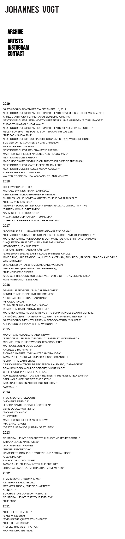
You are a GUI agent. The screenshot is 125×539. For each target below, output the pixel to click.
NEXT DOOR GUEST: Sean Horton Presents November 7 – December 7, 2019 (53, 113)
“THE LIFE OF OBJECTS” (17, 512)
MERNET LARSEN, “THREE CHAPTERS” (26, 486)
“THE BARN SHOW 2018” (17, 201)
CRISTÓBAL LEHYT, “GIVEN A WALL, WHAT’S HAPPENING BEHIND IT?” (45, 316)
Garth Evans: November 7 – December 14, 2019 (34, 109)
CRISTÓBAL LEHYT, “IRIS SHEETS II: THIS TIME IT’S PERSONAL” (41, 438)
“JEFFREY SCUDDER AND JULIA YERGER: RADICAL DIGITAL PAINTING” (45, 205)
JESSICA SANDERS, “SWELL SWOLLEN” (27, 405)
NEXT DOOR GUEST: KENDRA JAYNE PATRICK (30, 150)
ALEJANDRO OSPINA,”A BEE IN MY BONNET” (30, 323)
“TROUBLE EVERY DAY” (17, 449)
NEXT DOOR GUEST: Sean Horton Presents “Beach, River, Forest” (48, 127)
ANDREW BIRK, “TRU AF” (18, 349)
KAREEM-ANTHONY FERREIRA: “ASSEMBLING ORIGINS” (37, 116)
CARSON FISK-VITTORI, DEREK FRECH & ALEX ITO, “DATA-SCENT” (43, 364)
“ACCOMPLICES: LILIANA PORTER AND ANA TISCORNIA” (36, 231)
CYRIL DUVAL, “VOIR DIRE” (19, 408)
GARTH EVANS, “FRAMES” (18, 445)
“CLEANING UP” (12, 456)
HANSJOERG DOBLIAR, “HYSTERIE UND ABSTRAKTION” (36, 453)
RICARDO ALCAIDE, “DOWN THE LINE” (26, 309)
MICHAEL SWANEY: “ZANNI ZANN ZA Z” (26, 190)
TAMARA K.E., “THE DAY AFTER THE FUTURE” (30, 464)
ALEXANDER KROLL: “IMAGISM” (22, 172)
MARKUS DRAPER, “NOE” (18, 530)
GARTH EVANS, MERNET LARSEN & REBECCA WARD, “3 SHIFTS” (42, 320)
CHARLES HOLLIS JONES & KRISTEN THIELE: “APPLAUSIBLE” (40, 198)
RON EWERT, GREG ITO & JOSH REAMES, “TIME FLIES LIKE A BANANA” (46, 375)
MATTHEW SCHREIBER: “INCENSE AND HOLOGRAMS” (35, 153)
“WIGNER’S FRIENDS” (16, 401)
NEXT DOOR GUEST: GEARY (20, 157)
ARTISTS (15, 41)
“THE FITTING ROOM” (16, 523)
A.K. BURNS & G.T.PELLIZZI (19, 482)
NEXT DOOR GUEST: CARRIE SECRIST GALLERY (32, 165)
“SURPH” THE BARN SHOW (19, 360)
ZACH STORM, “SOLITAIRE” (19, 460)
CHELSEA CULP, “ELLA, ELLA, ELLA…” (25, 372)
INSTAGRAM (18, 48)
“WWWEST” (10, 386)
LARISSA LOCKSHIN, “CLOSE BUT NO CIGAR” (30, 383)
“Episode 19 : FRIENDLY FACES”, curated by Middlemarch (41, 338)
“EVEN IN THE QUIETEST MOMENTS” (25, 519)
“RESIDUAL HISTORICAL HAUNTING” (25, 298)
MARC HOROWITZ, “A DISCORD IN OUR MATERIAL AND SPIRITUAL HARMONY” (50, 238)
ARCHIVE (15, 32)
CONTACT (16, 54)
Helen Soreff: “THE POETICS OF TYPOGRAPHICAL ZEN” (38, 131)
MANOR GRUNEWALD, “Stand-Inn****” (26, 334)
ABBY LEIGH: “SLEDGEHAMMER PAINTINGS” (29, 194)
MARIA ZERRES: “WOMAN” (19, 146)
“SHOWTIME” (10, 416)
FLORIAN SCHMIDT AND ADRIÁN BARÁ (26, 249)
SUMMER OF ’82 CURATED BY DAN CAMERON (31, 142)
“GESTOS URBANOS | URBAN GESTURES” (28, 427)
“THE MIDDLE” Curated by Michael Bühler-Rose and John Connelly (49, 235)
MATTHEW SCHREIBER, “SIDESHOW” (25, 420)
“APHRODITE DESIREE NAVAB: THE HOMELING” (31, 220)
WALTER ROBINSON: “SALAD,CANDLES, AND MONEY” (35, 176)
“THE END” (9, 501)
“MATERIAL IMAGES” (15, 423)
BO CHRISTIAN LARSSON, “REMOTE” (25, 493)
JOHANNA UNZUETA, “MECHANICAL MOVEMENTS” (33, 468)
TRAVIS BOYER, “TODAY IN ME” (21, 478)
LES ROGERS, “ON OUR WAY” (21, 246)
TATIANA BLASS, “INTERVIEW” (21, 441)
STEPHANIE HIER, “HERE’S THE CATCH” (27, 379)
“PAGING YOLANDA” (15, 412)
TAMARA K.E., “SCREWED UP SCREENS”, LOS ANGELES (36, 357)
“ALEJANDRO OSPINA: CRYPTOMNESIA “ (27, 216)
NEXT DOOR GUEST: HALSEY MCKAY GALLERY (31, 168)
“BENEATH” (9, 489)
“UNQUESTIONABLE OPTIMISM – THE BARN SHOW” (34, 242)
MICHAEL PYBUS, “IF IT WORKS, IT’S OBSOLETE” (32, 342)
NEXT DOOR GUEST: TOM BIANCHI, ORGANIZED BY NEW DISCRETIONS (46, 139)
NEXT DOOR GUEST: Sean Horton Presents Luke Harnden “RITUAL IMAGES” (53, 120)
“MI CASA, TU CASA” (15, 301)
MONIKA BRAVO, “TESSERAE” (21, 279)
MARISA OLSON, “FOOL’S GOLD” (22, 345)
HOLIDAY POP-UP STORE (18, 187)
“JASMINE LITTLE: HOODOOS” (21, 212)
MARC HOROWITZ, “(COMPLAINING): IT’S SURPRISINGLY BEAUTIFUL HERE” (48, 312)
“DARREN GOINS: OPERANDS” (21, 209)
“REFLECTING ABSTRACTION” (21, 526)
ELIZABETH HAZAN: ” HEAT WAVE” (23, 124)
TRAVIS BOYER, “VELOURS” (19, 397)
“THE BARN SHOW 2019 (17, 135)
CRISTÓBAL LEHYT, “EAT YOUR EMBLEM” (28, 497)
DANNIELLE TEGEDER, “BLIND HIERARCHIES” (30, 290)
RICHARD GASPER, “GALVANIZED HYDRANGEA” (32, 353)
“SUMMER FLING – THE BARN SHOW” (25, 305)
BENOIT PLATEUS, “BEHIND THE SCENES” (28, 294)
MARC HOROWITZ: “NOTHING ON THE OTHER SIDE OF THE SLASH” (43, 161)
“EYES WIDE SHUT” (14, 515)
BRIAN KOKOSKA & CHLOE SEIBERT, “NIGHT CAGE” (34, 368)
